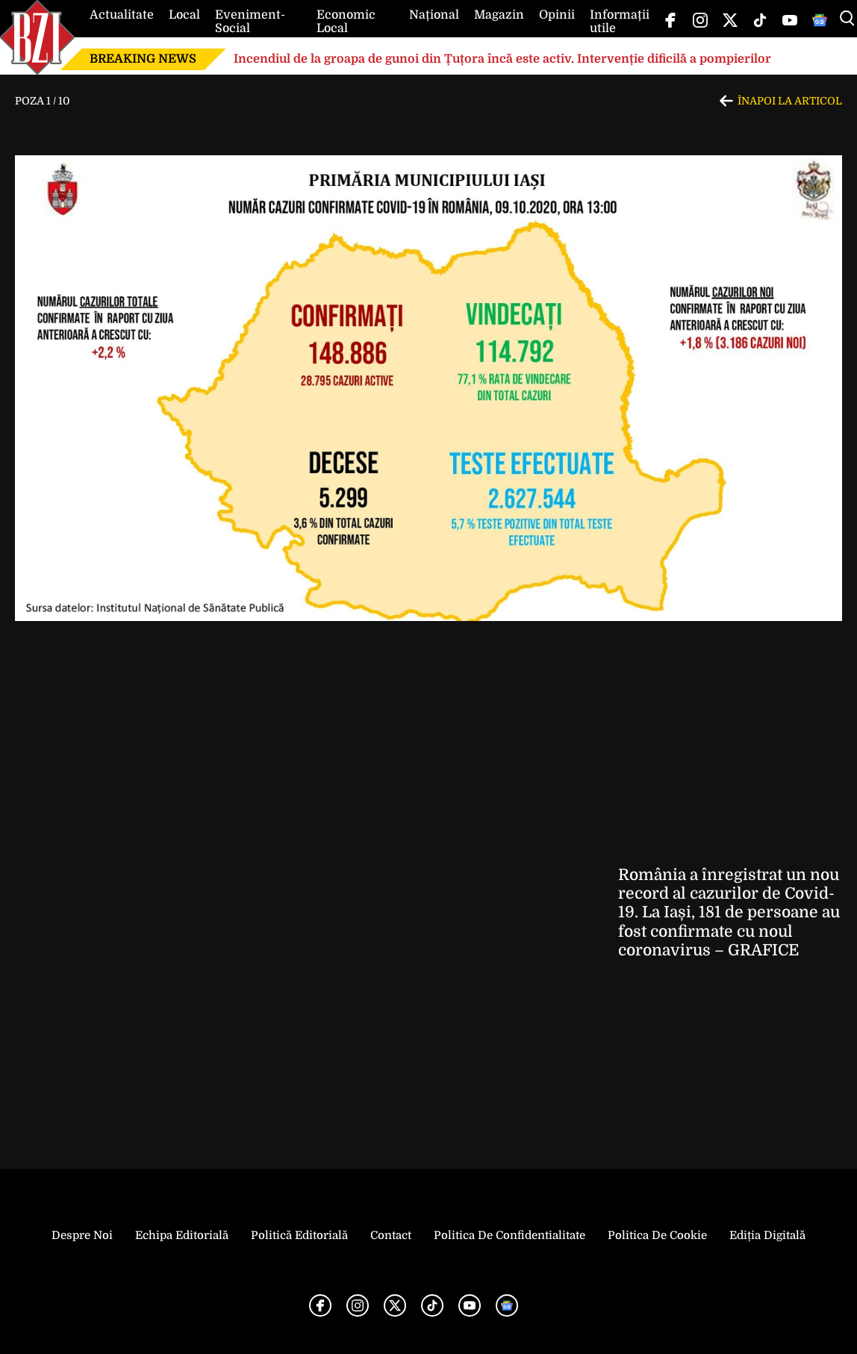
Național (434, 15)
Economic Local (346, 21)
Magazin (499, 15)
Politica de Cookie (657, 1235)
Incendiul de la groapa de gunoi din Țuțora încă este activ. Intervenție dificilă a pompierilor (502, 59)
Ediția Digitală (767, 1235)
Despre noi (82, 1235)
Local (184, 15)
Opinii (557, 15)
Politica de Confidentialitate (509, 1235)
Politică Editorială (299, 1235)
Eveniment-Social (250, 21)
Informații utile (619, 21)
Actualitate (122, 15)
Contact (390, 1235)
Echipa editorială (181, 1235)
